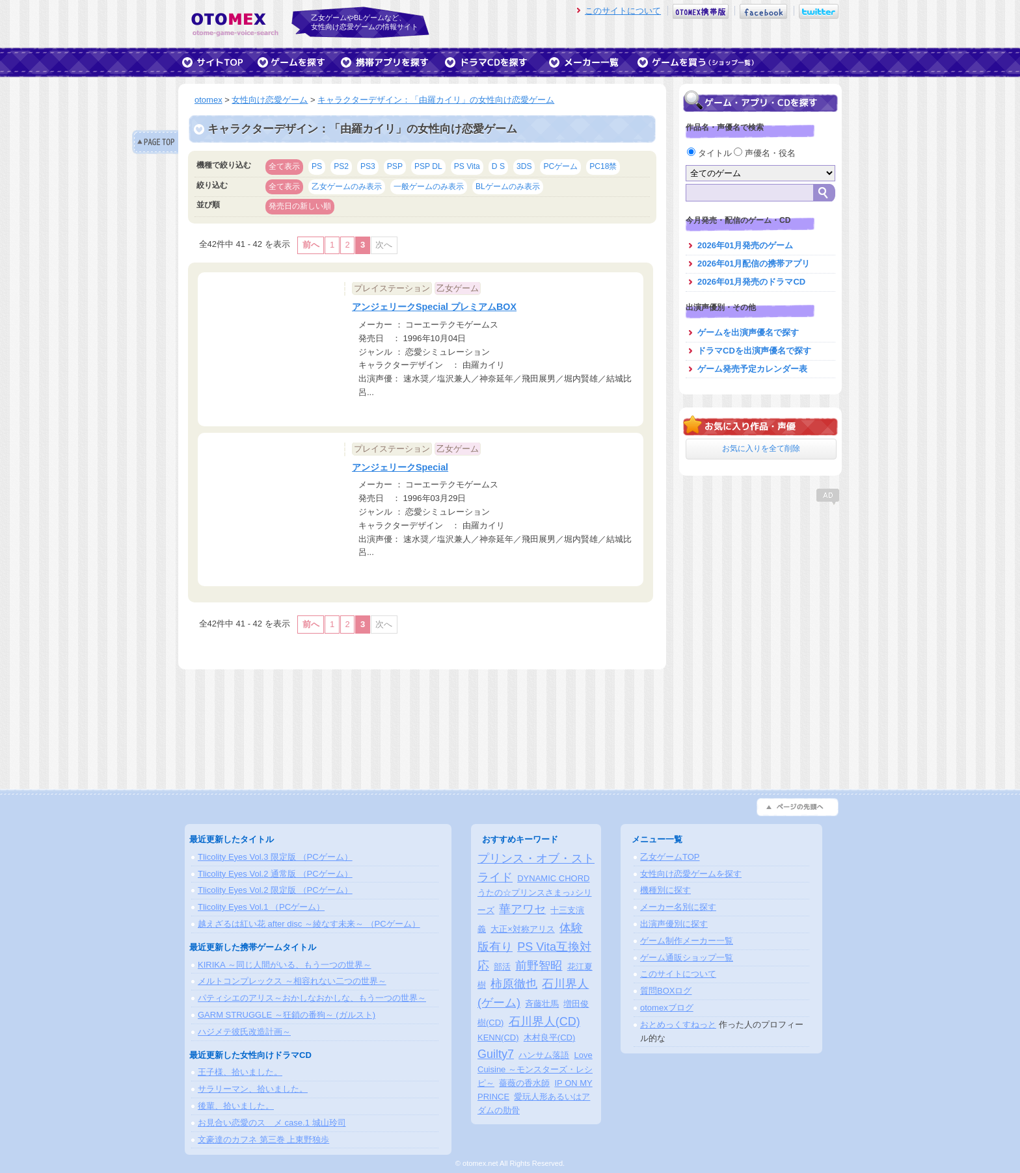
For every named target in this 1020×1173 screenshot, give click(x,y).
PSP (395, 166)
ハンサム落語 (543, 1055)
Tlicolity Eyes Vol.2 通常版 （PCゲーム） (275, 874)
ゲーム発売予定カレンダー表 (752, 369)
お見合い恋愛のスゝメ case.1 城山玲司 (272, 1123)
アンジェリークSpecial (400, 467)
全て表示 (284, 166)
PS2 (341, 166)
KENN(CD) (498, 1037)
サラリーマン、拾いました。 (253, 1089)
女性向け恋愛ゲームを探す (691, 874)
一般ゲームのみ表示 (429, 186)
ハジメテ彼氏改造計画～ (244, 1032)
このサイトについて (623, 11)
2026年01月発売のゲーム (745, 245)
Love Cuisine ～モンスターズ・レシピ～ (535, 1069)
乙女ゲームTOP (670, 857)
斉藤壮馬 (542, 1004)
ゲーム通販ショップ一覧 (686, 957)
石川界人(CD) (544, 1021)
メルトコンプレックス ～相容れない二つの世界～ (292, 981)
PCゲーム (560, 166)
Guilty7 (495, 1054)
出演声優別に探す (674, 924)
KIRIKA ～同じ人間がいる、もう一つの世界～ (284, 965)
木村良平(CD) (549, 1037)
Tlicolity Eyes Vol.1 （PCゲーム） (261, 907)
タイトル (710, 153)
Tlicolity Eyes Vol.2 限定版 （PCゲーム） (275, 890)
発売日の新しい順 (300, 206)
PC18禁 (603, 166)
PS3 (367, 166)
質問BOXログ (665, 991)
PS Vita (467, 166)
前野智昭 (538, 965)
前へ (310, 245)
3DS (524, 166)
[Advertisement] (760, 588)
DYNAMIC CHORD (553, 878)
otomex (208, 100)
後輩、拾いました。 (236, 1106)
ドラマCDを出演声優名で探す (754, 350)
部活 (502, 967)
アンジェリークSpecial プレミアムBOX (434, 307)
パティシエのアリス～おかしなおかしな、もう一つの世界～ (312, 998)
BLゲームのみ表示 (508, 186)
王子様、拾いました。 (240, 1072)
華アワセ (522, 909)
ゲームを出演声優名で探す (748, 332)
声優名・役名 (765, 153)
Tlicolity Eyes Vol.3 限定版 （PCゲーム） (275, 857)
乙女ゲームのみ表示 (347, 186)
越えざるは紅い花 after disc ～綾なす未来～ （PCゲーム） (309, 924)
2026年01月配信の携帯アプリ (753, 263)
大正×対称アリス (522, 929)
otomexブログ (666, 1007)
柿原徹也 (513, 983)
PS (317, 166)
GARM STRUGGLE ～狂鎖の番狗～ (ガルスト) (286, 1015)
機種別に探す (665, 890)
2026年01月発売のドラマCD (751, 282)
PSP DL (428, 166)
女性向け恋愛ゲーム (270, 100)
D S (498, 166)
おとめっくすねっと (678, 1024)
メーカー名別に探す (678, 907)
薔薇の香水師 (524, 1083)
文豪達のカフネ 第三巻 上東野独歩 (263, 1139)
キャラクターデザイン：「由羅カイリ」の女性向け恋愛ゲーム (435, 100)
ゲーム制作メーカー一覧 (686, 941)
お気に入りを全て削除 (761, 448)
